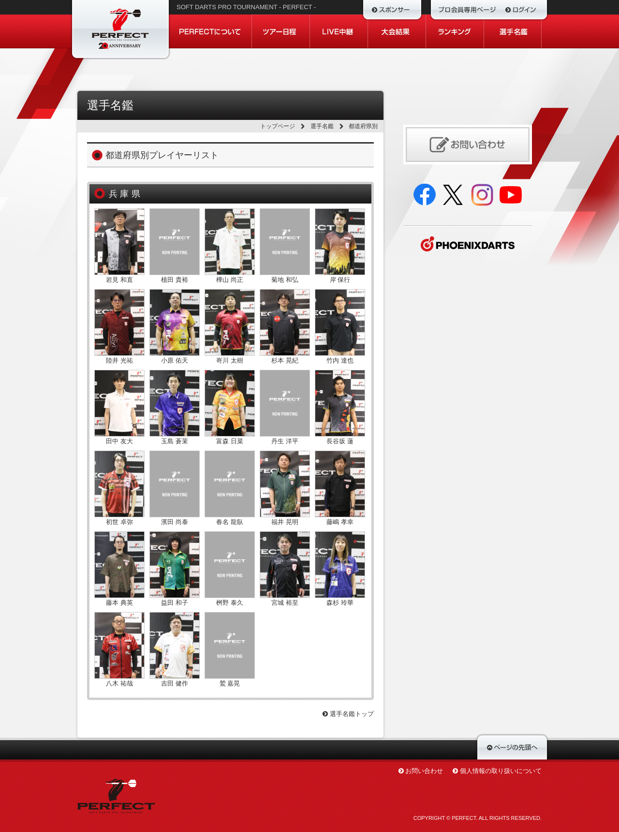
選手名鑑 (322, 126)
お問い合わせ (424, 770)
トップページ (277, 126)
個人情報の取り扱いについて (501, 770)
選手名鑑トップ (348, 713)
